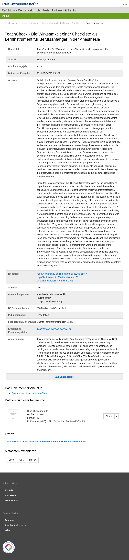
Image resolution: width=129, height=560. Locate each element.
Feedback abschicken (16, 525)
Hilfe (7, 530)
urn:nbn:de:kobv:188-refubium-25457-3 (57, 280)
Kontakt (9, 490)
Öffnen (109, 416)
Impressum (10, 495)
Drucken (9, 520)
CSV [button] (21, 459)
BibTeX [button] (32, 459)
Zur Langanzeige (64, 377)
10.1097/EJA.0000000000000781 (54, 328)
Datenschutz (11, 500)
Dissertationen (28, 23)
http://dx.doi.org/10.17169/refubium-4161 (57, 277)
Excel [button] (11, 459)
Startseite (10, 23)
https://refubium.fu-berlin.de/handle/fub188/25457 (62, 273)
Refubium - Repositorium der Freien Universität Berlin (39, 10)
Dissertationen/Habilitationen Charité (60, 23)
